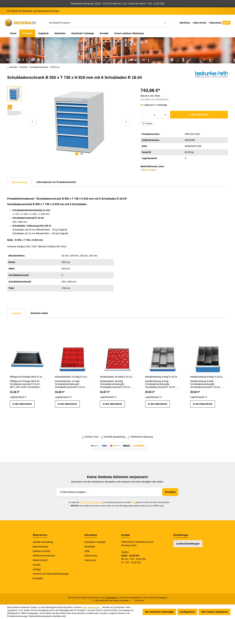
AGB (133, 502)
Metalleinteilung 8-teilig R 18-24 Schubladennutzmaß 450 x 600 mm (162, 376)
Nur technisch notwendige (159, 612)
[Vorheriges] (32, 122)
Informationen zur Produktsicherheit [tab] (56, 182)
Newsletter (89, 546)
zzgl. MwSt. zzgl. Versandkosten (155, 99)
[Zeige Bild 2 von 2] (81, 154)
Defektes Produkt (41, 551)
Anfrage (37, 569)
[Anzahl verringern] (144, 115)
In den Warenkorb (199, 114)
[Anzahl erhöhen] (165, 115)
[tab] (19, 182)
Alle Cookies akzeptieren (214, 612)
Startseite (12, 67)
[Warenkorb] (218, 22)
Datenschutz (90, 555)
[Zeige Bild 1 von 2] (76, 154)
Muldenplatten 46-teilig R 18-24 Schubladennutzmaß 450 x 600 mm (117, 376)
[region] (70, 121)
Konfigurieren (187, 612)
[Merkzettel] (184, 22)
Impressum (90, 560)
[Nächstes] (126, 122)
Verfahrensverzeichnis (44, 555)
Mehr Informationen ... (92, 607)
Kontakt (36, 564)
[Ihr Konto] (199, 22)
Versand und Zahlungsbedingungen (51, 573)
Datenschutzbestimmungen (90, 502)
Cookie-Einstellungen (188, 543)
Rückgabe (38, 578)
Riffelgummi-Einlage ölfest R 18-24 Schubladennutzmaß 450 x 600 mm (27, 376)
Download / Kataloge (94, 542)
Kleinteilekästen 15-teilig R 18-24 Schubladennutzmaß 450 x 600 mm (72, 376)
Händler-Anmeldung (43, 542)
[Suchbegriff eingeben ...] (107, 23)
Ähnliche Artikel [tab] (39, 313)
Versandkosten (112, 598)
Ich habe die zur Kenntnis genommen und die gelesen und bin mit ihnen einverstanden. (119, 502)
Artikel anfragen (149, 170)
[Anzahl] (154, 115)
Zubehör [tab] (16, 313)
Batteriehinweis (40, 546)
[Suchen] (165, 22)
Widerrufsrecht (40, 560)
